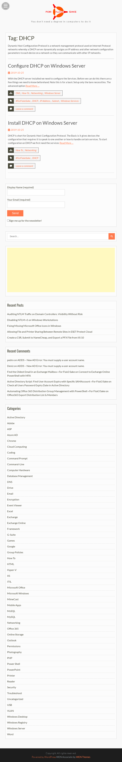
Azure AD (12, 434)
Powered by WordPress (44, 757)
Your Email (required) (36, 202)
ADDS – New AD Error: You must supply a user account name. (51, 359)
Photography (14, 652)
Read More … (32, 85)
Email (10, 493)
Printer (11, 675)
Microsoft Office (16, 587)
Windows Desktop (17, 716)
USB (9, 704)
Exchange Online (16, 522)
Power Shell (13, 663)
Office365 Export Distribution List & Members (32, 394)
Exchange (12, 517)
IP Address (45, 100)
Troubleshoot (14, 693)
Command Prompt (17, 458)
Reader (11, 681)
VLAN (10, 710)
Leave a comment (24, 108)
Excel (10, 511)
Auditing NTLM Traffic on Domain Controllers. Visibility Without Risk (45, 313)
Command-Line (15, 464)
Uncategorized (15, 698)
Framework (13, 528)
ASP (9, 428)
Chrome (11, 440)
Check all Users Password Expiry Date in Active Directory (38, 385)
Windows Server (52, 93)
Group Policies (15, 552)
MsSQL (11, 610)
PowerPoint (13, 669)
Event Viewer (14, 505)
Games (11, 540)
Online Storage (15, 634)
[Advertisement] (61, 270)
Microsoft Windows (18, 593)
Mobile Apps (14, 605)
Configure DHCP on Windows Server (46, 66)
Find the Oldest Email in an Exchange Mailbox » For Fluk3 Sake (41, 371)
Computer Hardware (18, 470)
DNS (18, 93)
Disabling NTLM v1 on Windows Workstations (32, 319)
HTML (10, 563)
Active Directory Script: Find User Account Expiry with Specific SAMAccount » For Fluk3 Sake (57, 381)
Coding (11, 452)
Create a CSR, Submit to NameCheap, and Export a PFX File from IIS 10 (45, 337)
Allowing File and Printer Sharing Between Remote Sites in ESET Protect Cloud (49, 331)
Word (10, 734)
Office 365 (13, 628)
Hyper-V (12, 569)
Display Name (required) (36, 190)
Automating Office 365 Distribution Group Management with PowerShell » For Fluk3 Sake (56, 391)
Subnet (55, 100)
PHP (9, 657)
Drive (10, 487)
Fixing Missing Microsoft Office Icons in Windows (34, 325)
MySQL (11, 616)
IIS (8, 575)
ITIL (9, 581)
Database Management (20, 475)
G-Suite (11, 534)
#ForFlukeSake (23, 100)
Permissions (13, 646)
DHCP (35, 100)
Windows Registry (17, 722)
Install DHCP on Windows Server (42, 123)
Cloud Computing (17, 446)
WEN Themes (83, 756)
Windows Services (70, 100)
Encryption (13, 499)
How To (25, 93)
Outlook (11, 640)
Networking (37, 93)
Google (11, 546)
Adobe (10, 423)
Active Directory (16, 417)
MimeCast (13, 599)
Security (11, 687)
